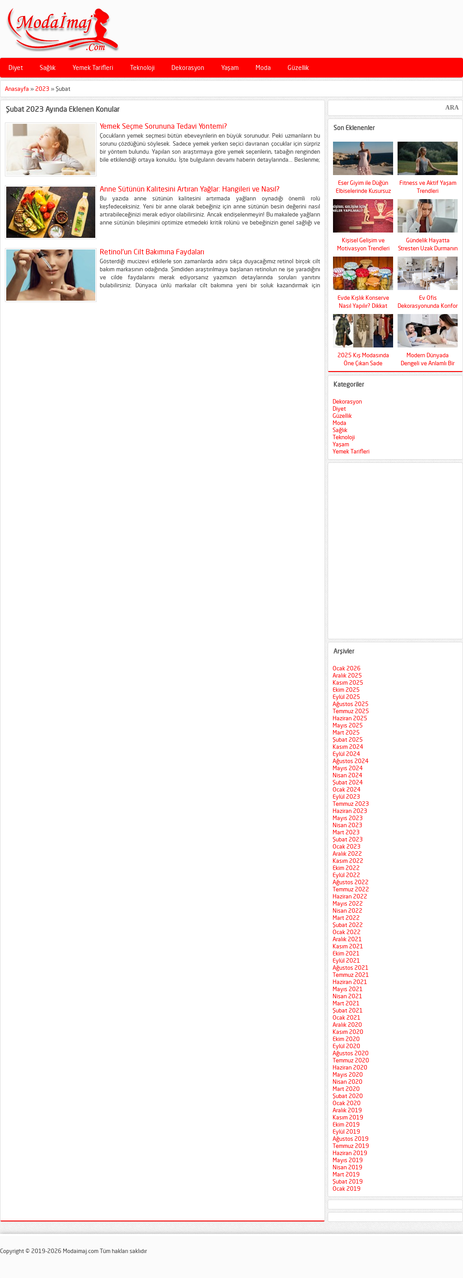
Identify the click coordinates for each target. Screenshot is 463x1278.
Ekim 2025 (346, 689)
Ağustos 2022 (351, 882)
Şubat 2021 (348, 1010)
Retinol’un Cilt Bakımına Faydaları (152, 251)
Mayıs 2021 (348, 988)
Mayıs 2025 (348, 725)
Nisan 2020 (347, 1081)
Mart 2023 (346, 832)
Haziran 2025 (350, 718)
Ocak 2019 (347, 1188)
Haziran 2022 (350, 896)
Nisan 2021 (347, 996)
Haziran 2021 (350, 981)
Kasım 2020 (348, 1031)
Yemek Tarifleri (93, 67)
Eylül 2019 (346, 1131)
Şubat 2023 (348, 839)
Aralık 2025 (347, 675)
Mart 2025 (346, 732)
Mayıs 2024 (348, 768)
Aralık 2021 (347, 939)
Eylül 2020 (346, 1045)
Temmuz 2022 (351, 889)
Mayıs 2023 (348, 817)
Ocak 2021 (347, 1017)
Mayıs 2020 (348, 1074)
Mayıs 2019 (348, 1160)
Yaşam (230, 67)
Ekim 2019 (346, 1124)
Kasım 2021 (348, 946)
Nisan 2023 (347, 825)
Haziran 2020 (350, 1067)
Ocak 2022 (347, 931)
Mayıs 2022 (348, 903)
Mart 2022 (346, 917)
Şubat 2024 (348, 782)
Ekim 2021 (346, 953)
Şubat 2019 (348, 1181)
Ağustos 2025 (351, 703)
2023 (42, 88)
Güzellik (298, 67)
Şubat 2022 (348, 924)
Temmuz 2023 (351, 803)
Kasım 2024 (348, 746)
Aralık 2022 (347, 853)
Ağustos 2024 (351, 760)
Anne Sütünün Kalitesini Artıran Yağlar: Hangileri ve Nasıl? (190, 188)
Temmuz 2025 (351, 711)
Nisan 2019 (347, 1167)
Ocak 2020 (347, 1103)
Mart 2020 (346, 1088)
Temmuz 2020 (351, 1060)
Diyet (15, 67)
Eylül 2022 (346, 874)
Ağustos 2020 (351, 1053)
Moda (263, 67)
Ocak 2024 (347, 789)
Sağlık (48, 67)
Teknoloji (142, 67)
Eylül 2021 (346, 960)
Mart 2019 (346, 1174)
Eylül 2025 (346, 696)
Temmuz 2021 (351, 974)
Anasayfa (17, 88)
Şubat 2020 (348, 1095)
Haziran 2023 (350, 810)
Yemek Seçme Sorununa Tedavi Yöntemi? (163, 126)
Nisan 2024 (347, 775)
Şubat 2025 (348, 739)
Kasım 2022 (348, 860)
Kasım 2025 (348, 682)
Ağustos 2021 (351, 967)
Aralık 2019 (347, 1110)
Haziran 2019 (350, 1152)
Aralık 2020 (347, 1024)
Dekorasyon (187, 67)
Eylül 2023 (346, 796)
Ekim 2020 (346, 1038)
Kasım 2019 (348, 1117)
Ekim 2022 (346, 867)
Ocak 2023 (347, 846)
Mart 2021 (346, 1003)
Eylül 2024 (346, 753)
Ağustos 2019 (351, 1138)
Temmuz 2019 (351, 1145)
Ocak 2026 (347, 668)
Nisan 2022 (347, 910)
